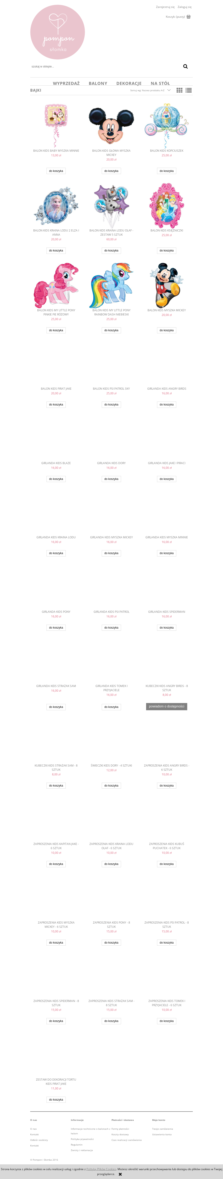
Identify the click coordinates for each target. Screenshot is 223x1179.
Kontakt (34, 1134)
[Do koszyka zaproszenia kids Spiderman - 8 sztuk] (56, 1021)
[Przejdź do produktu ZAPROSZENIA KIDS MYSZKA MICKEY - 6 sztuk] (56, 898)
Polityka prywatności (82, 1139)
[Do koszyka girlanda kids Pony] (56, 628)
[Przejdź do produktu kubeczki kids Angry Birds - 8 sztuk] (167, 662)
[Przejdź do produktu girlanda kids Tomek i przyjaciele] (111, 662)
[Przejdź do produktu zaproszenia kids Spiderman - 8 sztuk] (56, 977)
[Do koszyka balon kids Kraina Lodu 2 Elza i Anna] (56, 251)
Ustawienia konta (162, 1134)
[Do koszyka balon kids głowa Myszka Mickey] (111, 171)
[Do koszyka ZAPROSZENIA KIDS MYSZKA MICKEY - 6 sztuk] (56, 943)
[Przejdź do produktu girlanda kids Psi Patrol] (111, 588)
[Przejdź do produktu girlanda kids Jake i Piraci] (167, 439)
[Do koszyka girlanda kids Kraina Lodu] (56, 553)
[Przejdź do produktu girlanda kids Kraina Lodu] (56, 513)
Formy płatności (120, 1128)
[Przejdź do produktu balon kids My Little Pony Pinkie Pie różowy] (56, 285)
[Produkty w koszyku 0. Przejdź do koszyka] (178, 17)
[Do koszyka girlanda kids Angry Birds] (166, 405)
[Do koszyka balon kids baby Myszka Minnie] (56, 171)
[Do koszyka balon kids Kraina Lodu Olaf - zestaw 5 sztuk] (111, 251)
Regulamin (76, 1144)
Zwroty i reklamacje (82, 1150)
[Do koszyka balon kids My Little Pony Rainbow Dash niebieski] (111, 330)
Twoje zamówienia (162, 1128)
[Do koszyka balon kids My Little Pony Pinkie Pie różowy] (56, 330)
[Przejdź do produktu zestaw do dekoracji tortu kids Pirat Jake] (56, 1055)
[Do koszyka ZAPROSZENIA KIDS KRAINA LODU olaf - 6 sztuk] (111, 864)
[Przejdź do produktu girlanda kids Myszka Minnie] (167, 513)
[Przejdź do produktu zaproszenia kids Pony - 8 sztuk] (111, 898)
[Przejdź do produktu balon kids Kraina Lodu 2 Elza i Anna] (56, 205)
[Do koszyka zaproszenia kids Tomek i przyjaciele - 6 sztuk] (166, 1021)
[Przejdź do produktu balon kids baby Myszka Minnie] (56, 126)
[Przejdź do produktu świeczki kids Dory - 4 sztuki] (111, 741)
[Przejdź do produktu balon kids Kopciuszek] (167, 126)
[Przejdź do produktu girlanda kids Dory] (111, 439)
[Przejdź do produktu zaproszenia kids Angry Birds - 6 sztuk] (167, 741)
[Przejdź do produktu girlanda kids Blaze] (56, 439)
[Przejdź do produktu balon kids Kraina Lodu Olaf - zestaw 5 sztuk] (111, 205)
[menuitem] (66, 83)
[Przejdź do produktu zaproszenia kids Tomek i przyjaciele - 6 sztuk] (167, 977)
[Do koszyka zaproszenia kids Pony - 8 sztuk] (111, 943)
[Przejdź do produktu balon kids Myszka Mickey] (167, 285)
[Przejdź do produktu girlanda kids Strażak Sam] (56, 662)
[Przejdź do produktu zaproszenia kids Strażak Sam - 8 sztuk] (111, 977)
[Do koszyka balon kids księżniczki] (166, 251)
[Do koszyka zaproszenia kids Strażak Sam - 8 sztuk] (111, 1021)
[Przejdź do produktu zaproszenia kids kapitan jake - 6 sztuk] (56, 820)
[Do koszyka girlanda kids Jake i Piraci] (166, 479)
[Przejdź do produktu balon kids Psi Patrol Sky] (111, 364)
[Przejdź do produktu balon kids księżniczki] (167, 205)
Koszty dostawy (120, 1134)
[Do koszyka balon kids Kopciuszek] (166, 171)
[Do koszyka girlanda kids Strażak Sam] (56, 707)
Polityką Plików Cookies (101, 1169)
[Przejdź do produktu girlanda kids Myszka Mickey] (111, 513)
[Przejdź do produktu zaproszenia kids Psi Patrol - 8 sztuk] (167, 898)
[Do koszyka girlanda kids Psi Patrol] (111, 628)
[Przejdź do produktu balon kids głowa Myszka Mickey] (111, 126)
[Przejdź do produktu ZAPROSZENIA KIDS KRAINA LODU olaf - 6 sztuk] (111, 820)
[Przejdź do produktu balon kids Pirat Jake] (56, 364)
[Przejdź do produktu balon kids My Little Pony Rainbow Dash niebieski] (111, 285)
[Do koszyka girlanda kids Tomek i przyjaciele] (111, 707)
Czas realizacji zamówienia (127, 1140)
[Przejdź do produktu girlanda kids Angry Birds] (167, 364)
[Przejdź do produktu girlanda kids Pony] (56, 588)
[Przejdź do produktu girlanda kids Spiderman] (167, 588)
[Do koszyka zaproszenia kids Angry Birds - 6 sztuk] (166, 786)
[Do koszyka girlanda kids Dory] (111, 479)
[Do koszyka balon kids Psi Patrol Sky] (111, 405)
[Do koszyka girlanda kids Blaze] (56, 479)
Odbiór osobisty (39, 1140)
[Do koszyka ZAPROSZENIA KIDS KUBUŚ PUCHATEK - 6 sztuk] (166, 864)
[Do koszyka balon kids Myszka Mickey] (166, 330)
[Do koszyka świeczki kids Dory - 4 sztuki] (111, 786)
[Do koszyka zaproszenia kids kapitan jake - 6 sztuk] (56, 864)
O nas (33, 1128)
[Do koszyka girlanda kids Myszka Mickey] (111, 553)
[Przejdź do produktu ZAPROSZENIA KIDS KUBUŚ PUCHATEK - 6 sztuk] (167, 820)
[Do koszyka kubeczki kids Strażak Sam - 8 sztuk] (56, 786)
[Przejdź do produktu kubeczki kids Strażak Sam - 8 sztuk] (56, 741)
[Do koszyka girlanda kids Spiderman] (166, 628)
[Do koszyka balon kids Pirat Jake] (56, 405)
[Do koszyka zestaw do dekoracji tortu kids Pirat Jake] (56, 1100)
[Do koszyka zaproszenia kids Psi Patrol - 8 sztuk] (166, 943)
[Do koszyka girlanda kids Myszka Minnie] (166, 553)
